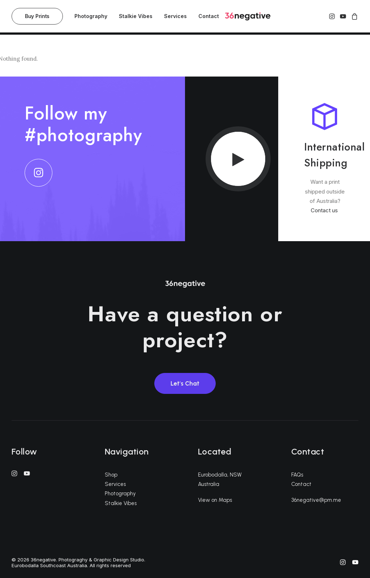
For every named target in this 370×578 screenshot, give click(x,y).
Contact (208, 17)
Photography (90, 17)
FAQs (297, 474)
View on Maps (215, 500)
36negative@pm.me (316, 500)
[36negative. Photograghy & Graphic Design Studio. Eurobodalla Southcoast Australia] (245, 17)
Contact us (325, 210)
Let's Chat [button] (185, 383)
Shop (111, 474)
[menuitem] (40, 17)
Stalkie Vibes (135, 17)
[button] (332, 17)
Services (175, 17)
